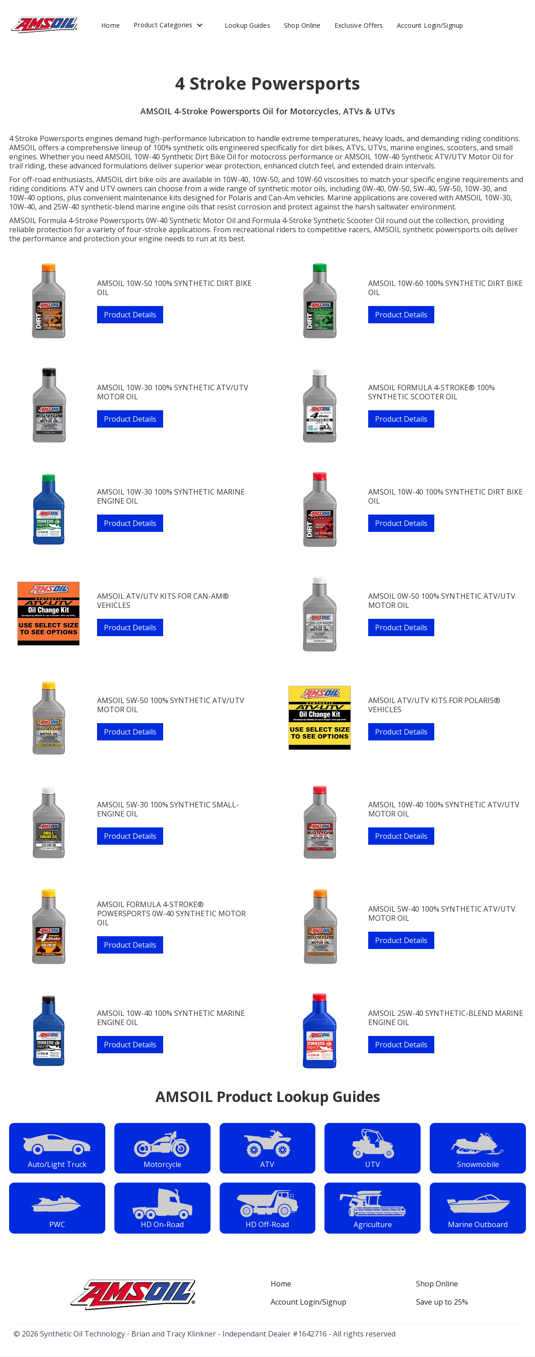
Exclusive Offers (358, 25)
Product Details (130, 315)
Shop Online (302, 25)
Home (110, 25)
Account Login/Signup (430, 25)
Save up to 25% (442, 1301)
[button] (172, 25)
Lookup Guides (247, 25)
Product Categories (163, 24)
